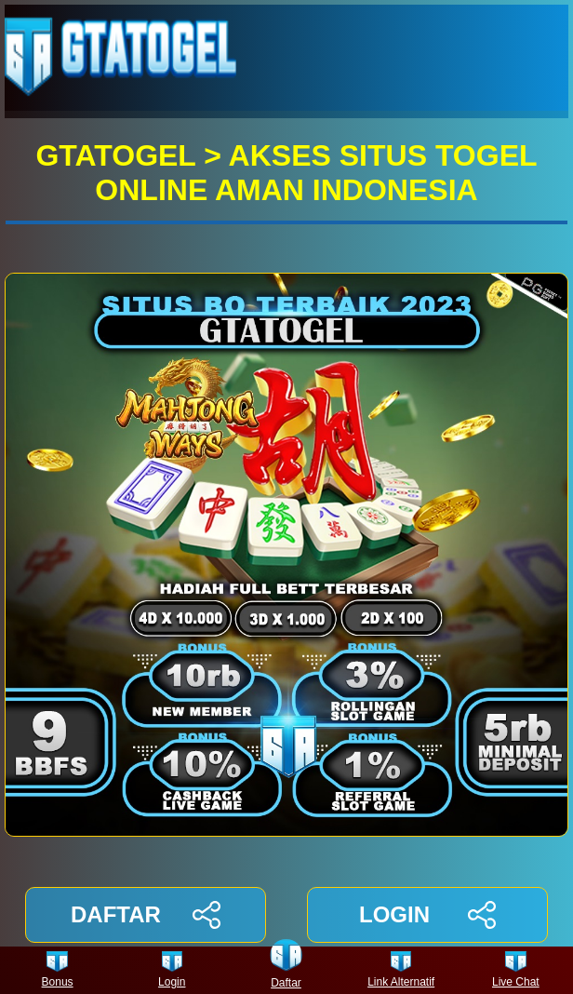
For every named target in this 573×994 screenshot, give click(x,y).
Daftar (286, 970)
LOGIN (427, 915)
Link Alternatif (400, 970)
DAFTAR (145, 915)
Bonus (57, 970)
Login (171, 970)
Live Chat (516, 970)
